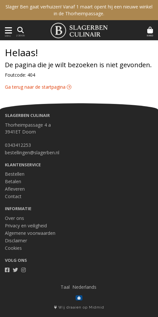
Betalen (13, 181)
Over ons (14, 218)
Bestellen (14, 174)
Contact (13, 196)
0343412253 (18, 145)
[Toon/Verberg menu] (7, 30)
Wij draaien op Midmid (79, 307)
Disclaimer (16, 240)
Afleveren (15, 189)
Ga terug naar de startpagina (38, 87)
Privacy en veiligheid (26, 225)
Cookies (13, 248)
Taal (65, 287)
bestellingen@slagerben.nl (32, 152)
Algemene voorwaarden (30, 233)
